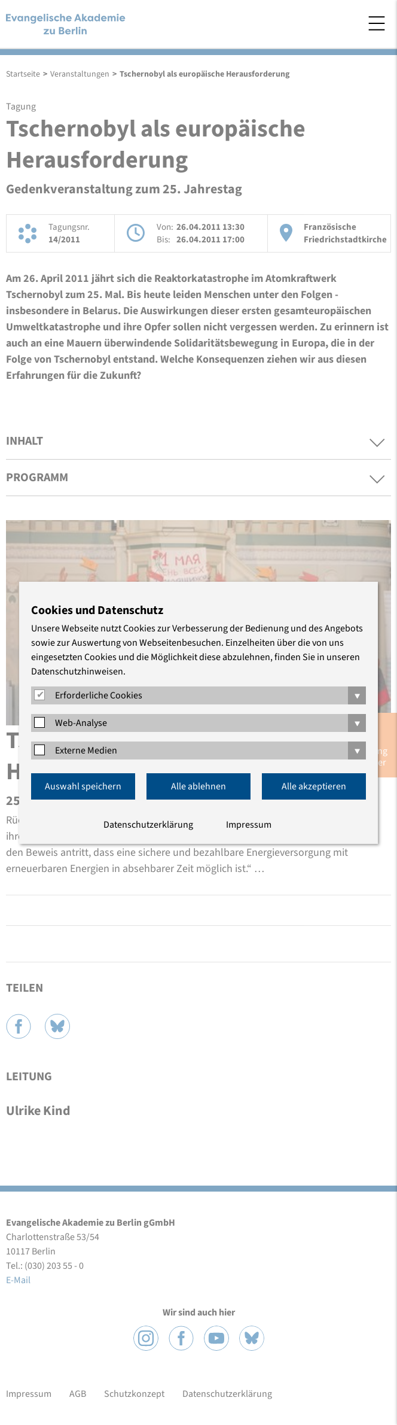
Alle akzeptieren (314, 786)
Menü (376, 23)
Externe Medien (86, 750)
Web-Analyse (81, 723)
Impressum (248, 824)
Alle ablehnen (198, 786)
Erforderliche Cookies (98, 695)
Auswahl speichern (83, 786)
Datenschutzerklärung (148, 824)
